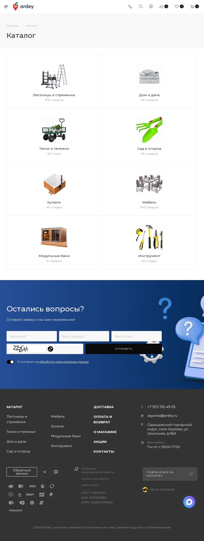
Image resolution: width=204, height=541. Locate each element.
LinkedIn (56, 472)
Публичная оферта (95, 478)
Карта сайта (90, 485)
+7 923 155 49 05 (161, 407)
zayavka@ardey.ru (162, 415)
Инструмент (61, 446)
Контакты (104, 451)
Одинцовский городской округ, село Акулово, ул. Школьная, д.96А (169, 429)
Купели (57, 426)
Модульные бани (66, 436)
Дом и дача (16, 441)
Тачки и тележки (21, 432)
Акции (100, 442)
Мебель (58, 416)
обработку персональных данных (64, 361)
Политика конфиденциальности (98, 470)
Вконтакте (44, 472)
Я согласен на (53, 361)
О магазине (105, 432)
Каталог (15, 407)
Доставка (104, 407)
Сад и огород (18, 451)
